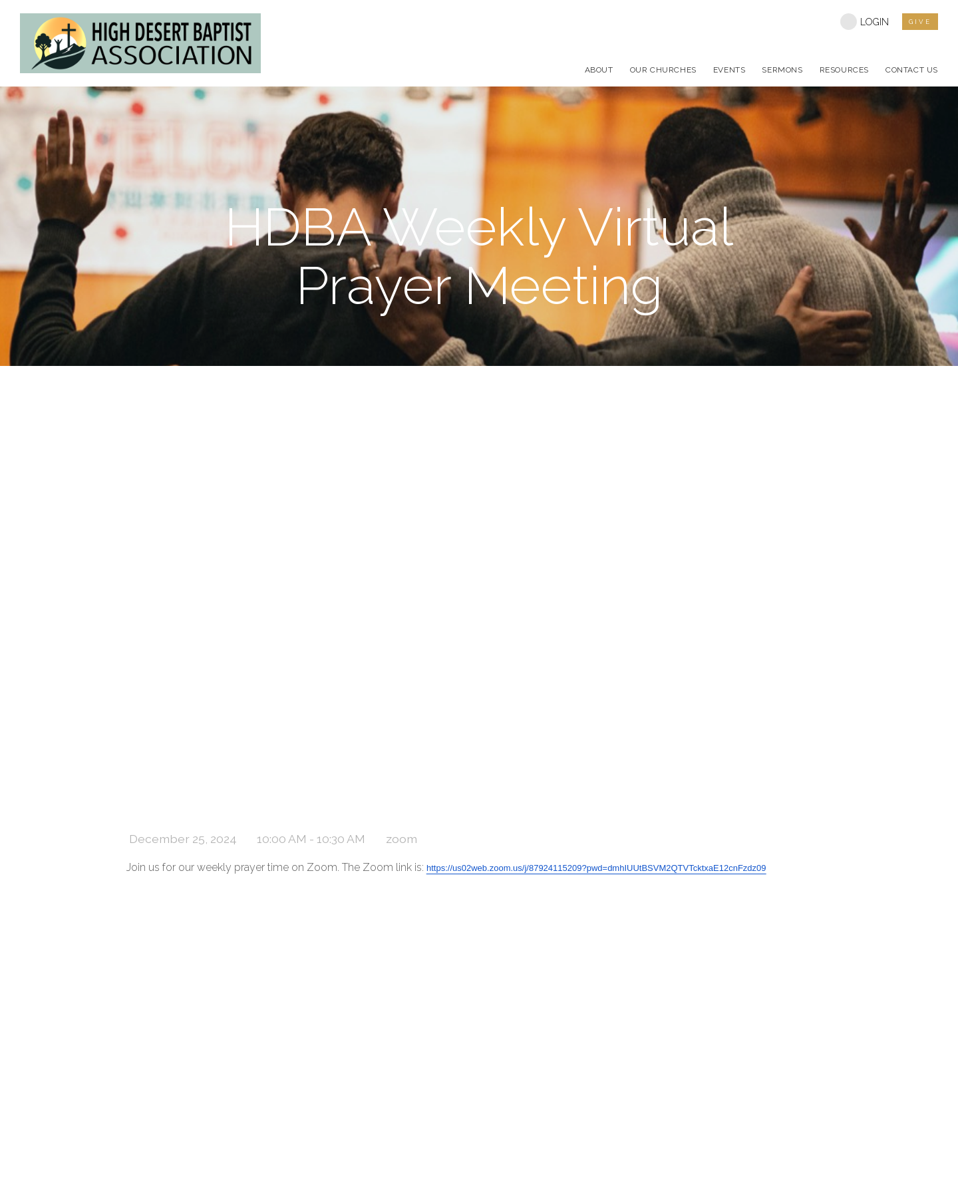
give (920, 21)
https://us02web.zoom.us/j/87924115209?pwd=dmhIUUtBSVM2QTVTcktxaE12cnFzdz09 (596, 868)
